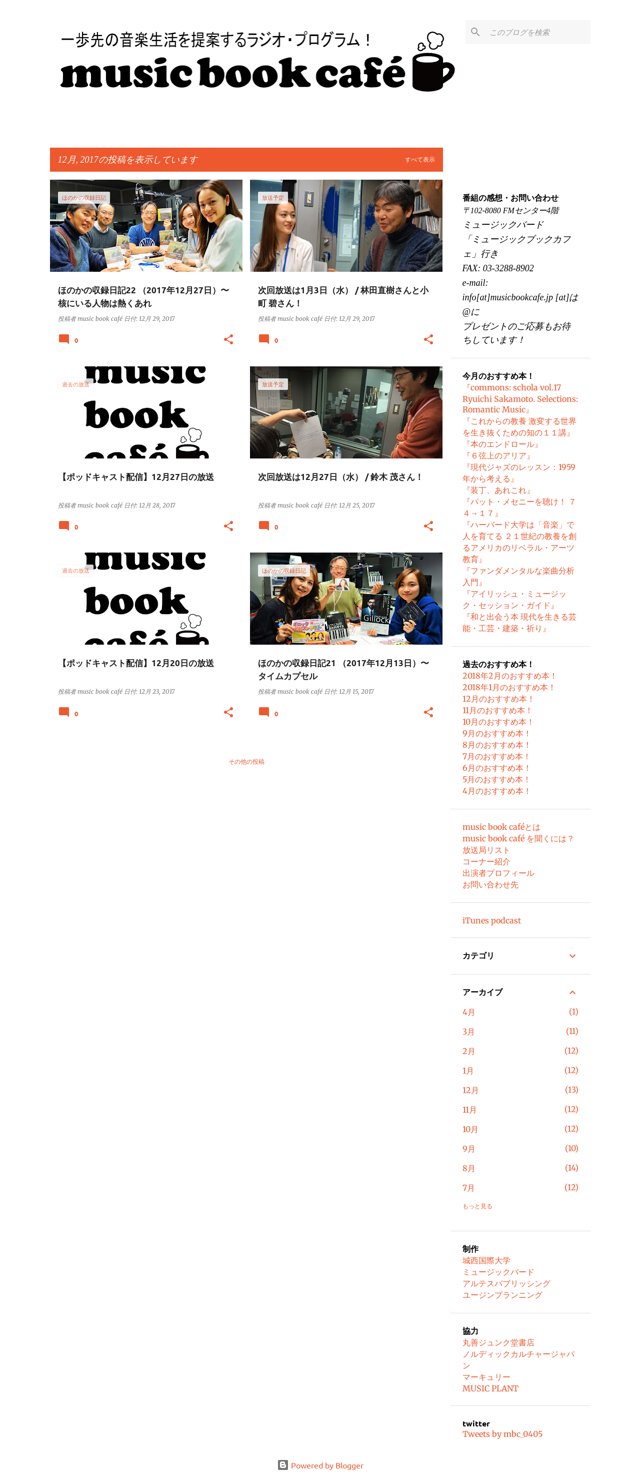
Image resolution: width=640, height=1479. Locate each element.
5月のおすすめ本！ (496, 779)
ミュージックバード (498, 1272)
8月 (469, 1168)
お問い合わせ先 (490, 884)
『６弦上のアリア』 (498, 455)
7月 (468, 1188)
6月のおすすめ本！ (497, 768)
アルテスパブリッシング (506, 1283)
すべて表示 (420, 159)
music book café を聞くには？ (518, 838)
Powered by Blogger (320, 1465)
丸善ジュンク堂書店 (498, 1342)
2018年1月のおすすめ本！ (509, 687)
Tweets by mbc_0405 (502, 1434)
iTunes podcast (491, 920)
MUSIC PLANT (490, 1388)
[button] (228, 340)
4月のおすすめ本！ (497, 791)
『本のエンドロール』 (502, 444)
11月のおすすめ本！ (497, 710)
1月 (468, 1071)
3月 (468, 1032)
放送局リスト (486, 850)
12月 (470, 1090)
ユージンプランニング (502, 1295)
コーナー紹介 (486, 861)
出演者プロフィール (498, 873)
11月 (469, 1110)
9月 (469, 1149)
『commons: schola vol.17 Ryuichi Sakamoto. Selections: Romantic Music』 (520, 398)
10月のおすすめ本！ (498, 722)
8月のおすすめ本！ (497, 745)
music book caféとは (501, 827)
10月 (470, 1129)
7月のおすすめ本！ (496, 756)
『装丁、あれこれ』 (498, 490)
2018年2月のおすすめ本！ (510, 676)
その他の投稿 (246, 761)
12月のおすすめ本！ (498, 699)
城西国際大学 (486, 1260)
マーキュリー (486, 1377)
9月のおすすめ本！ (497, 733)
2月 (469, 1051)
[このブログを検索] (538, 32)
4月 (469, 1012)
